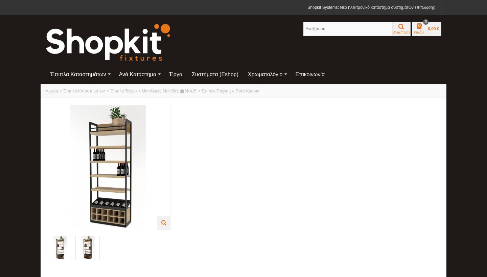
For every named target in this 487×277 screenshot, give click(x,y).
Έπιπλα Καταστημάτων (80, 74)
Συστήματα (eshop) (215, 74)
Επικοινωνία (310, 74)
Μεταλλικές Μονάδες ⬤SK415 (169, 91)
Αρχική (52, 91)
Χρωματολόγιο (267, 74)
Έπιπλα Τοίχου (123, 91)
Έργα (175, 74)
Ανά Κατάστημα (140, 74)
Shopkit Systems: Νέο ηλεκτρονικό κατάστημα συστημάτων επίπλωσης (371, 7)
